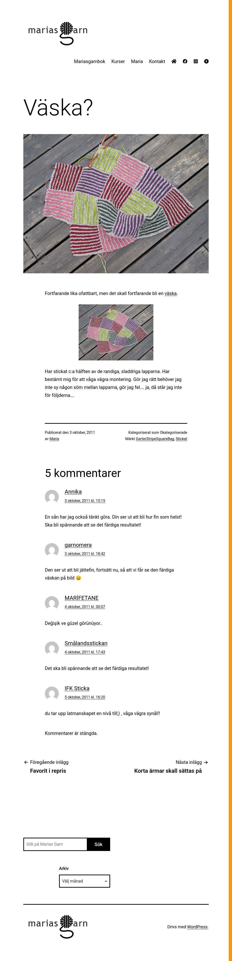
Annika (73, 491)
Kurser (118, 61)
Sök (98, 844)
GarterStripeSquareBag (155, 439)
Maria (137, 61)
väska (171, 293)
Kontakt (157, 61)
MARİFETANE (81, 598)
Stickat (181, 439)
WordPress (197, 926)
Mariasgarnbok (89, 61)
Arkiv (64, 868)
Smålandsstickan (86, 643)
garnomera (78, 545)
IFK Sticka (77, 688)
